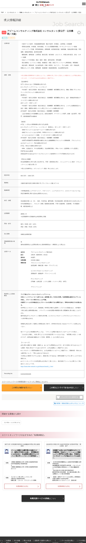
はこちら (43, 498)
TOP (2, 12)
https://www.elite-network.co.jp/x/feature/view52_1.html (37, 366)
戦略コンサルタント (26, 12)
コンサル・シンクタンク (11, 422)
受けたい (22, 387)
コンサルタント (11, 12)
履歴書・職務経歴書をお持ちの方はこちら (69, 403)
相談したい (64, 387)
